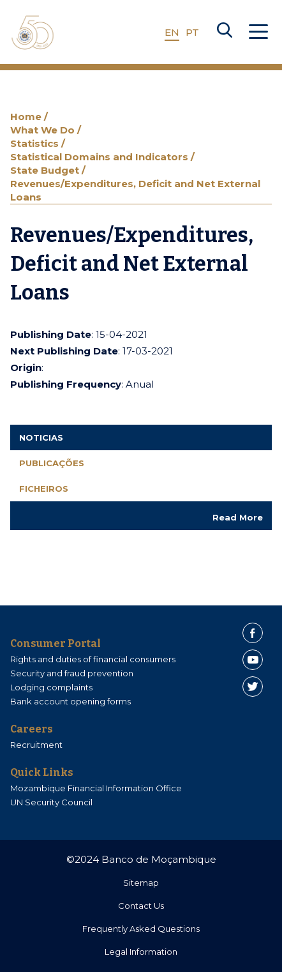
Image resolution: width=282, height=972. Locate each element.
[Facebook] (252, 633)
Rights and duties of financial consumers (92, 659)
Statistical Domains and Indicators (100, 157)
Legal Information (141, 951)
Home (27, 116)
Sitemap (141, 882)
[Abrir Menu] (258, 33)
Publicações (51, 463)
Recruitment (36, 745)
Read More (237, 517)
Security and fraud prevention (71, 673)
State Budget (46, 170)
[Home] (32, 32)
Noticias (41, 437)
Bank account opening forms (70, 701)
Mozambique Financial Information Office (96, 788)
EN (172, 32)
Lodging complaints (51, 687)
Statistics (35, 143)
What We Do (43, 130)
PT (192, 32)
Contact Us (141, 905)
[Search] (224, 32)
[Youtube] (252, 659)
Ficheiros (43, 488)
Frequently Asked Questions (141, 928)
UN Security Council (51, 802)
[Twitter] (252, 686)
